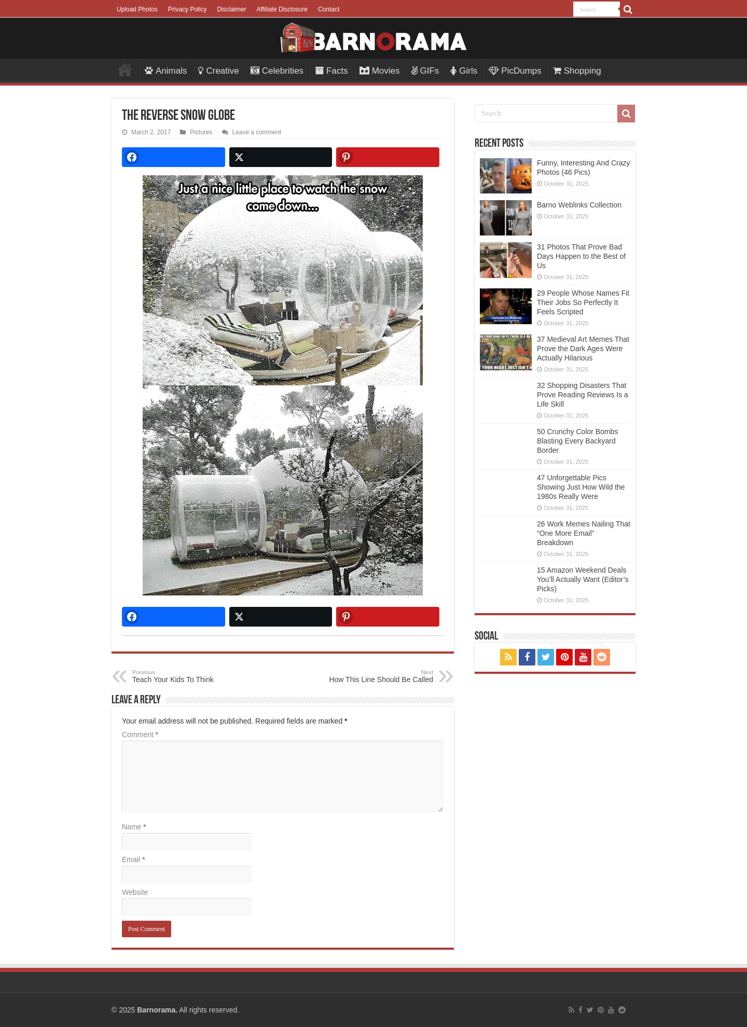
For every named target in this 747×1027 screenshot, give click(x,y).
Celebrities (277, 71)
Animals (166, 71)
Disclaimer (231, 9)
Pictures (201, 132)
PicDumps (515, 71)
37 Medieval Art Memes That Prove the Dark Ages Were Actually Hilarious (583, 348)
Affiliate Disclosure (281, 9)
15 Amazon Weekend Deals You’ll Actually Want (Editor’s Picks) (583, 579)
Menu (125, 69)
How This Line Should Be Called (380, 676)
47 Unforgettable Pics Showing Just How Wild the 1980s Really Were (581, 487)
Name (134, 827)
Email (133, 859)
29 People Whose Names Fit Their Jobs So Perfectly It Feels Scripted (583, 302)
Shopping (577, 71)
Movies (379, 71)
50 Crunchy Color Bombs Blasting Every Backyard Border (577, 440)
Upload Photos (137, 9)
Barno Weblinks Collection (579, 205)
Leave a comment (257, 132)
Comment (140, 734)
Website (135, 892)
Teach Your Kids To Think (185, 676)
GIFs (425, 71)
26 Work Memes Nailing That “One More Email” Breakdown (583, 533)
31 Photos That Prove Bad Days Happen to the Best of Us (581, 256)
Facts (331, 71)
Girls (463, 71)
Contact (328, 9)
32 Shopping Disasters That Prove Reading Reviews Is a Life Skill (582, 394)
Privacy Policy (187, 9)
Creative (218, 71)
